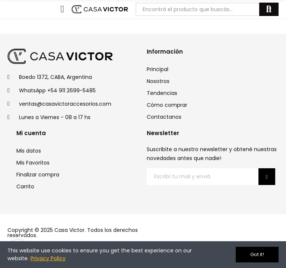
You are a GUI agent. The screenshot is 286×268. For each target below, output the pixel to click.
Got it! (257, 254)
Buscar (269, 9)
